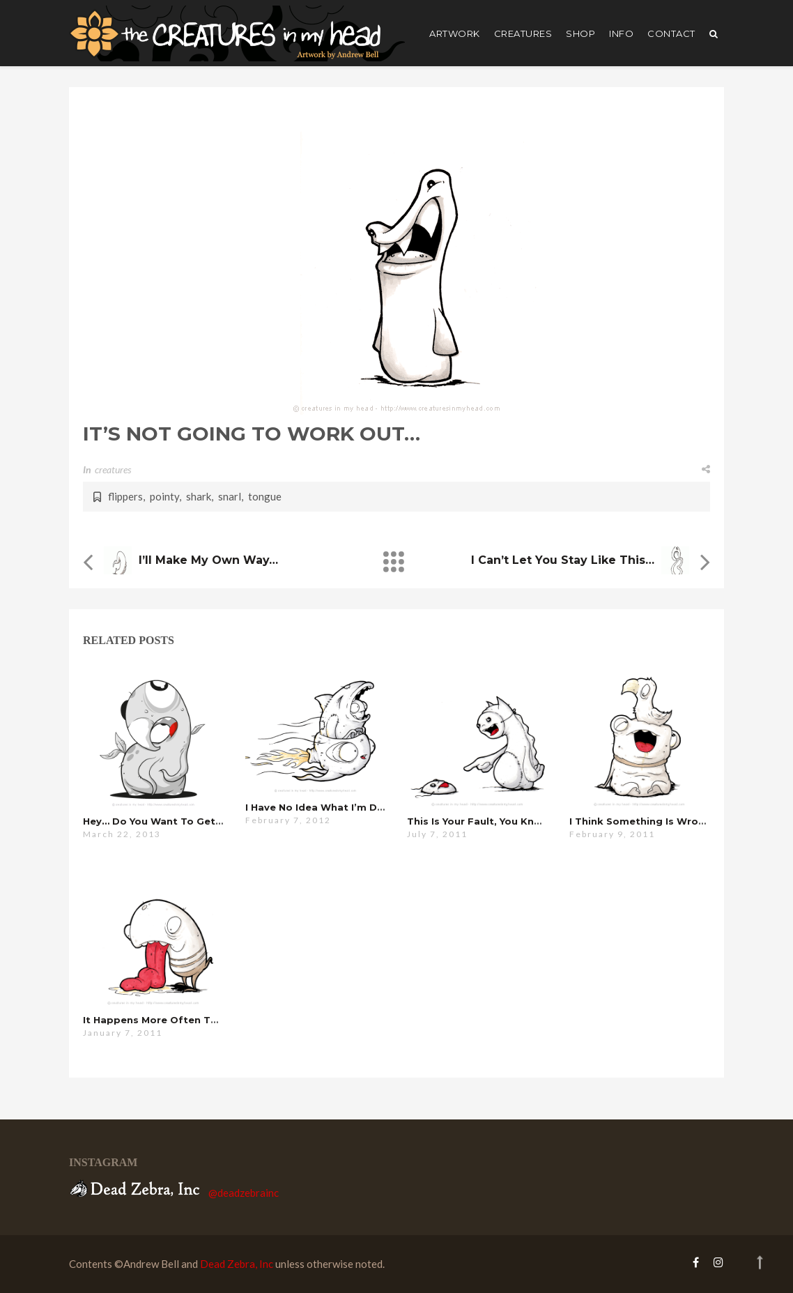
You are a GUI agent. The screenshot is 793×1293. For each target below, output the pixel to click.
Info (621, 33)
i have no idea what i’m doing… (326, 807)
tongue (265, 496)
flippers (125, 496)
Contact (671, 33)
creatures (523, 33)
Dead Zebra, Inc (236, 1263)
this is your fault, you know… (482, 821)
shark (198, 496)
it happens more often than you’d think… (191, 1019)
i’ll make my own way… (208, 560)
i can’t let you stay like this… (562, 560)
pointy (164, 496)
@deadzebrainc (243, 1192)
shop (580, 33)
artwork (454, 33)
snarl (229, 496)
